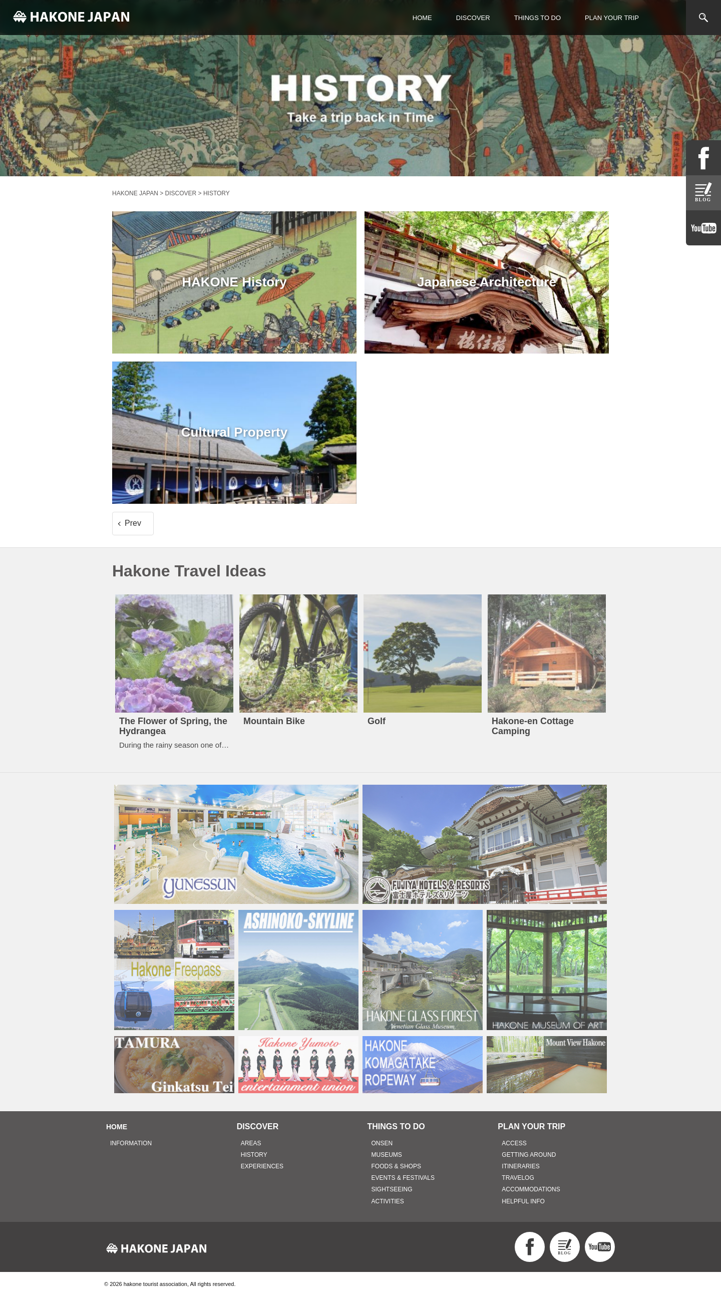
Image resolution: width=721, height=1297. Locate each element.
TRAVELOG (518, 1177)
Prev (133, 523)
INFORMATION (131, 1143)
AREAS (251, 1143)
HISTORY (254, 1154)
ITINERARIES (520, 1166)
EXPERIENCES (262, 1166)
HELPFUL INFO (523, 1201)
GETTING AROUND (529, 1154)
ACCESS (514, 1143)
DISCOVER (473, 18)
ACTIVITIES (388, 1201)
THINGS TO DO (537, 18)
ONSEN (382, 1143)
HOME (422, 18)
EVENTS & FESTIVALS (403, 1177)
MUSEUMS (387, 1154)
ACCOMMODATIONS (531, 1189)
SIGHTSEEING (392, 1189)
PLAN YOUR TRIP (612, 18)
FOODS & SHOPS (396, 1166)
